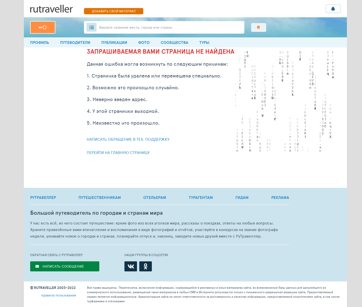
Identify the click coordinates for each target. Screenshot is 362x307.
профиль (39, 42)
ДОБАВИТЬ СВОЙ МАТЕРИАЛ (113, 11)
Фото (144, 42)
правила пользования (58, 295)
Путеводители (75, 42)
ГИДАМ (242, 197)
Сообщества (174, 42)
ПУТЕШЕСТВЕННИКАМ (99, 197)
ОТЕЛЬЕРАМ (154, 197)
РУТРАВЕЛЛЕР (43, 197)
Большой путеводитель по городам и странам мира (96, 213)
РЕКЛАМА (280, 197)
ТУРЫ (204, 42)
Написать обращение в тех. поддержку (128, 139)
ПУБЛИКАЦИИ (114, 42)
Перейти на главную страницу (118, 152)
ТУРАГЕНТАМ (201, 197)
